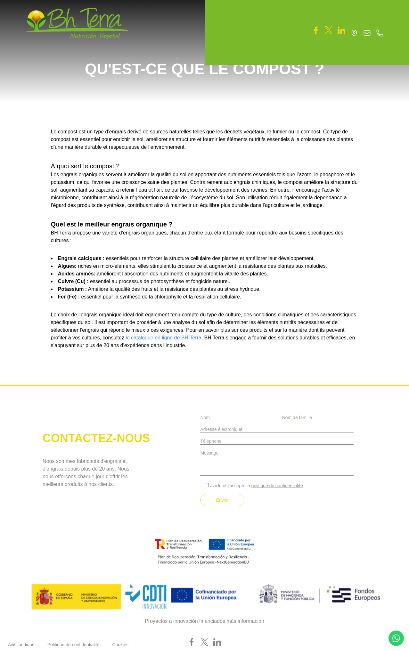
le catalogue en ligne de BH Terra (163, 337)
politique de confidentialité (277, 485)
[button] (233, 16)
